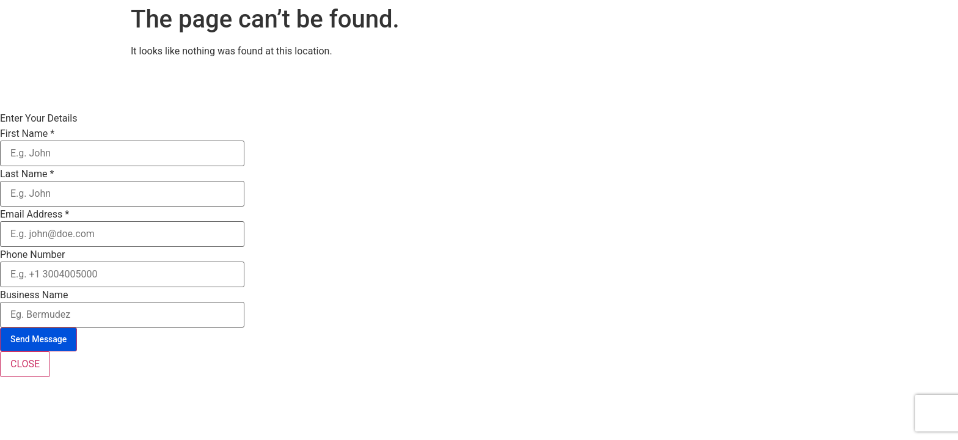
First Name (27, 134)
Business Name (34, 295)
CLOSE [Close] (25, 364)
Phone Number (32, 255)
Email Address (34, 214)
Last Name (27, 174)
